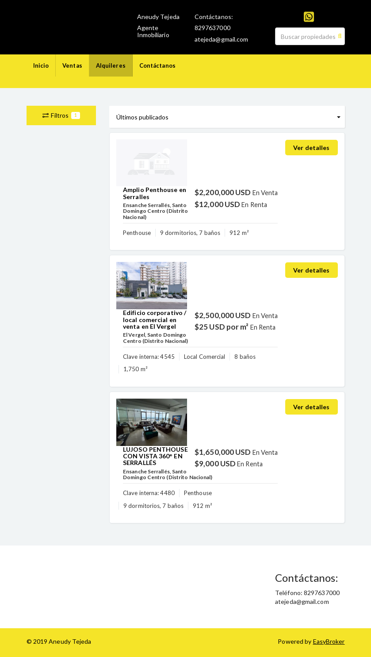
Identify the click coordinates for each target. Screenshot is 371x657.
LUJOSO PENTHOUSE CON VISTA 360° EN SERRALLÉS (155, 456)
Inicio (41, 65)
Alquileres (111, 65)
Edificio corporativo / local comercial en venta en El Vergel (154, 319)
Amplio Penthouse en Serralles (154, 193)
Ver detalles (311, 147)
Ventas (72, 65)
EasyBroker (329, 641)
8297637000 (212, 27)
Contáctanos (157, 65)
